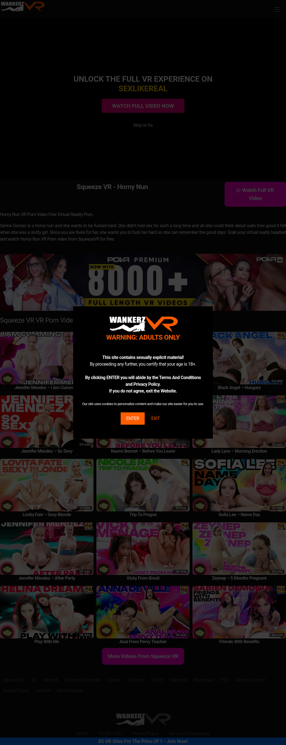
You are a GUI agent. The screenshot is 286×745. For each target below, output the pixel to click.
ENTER (132, 418)
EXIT (155, 418)
